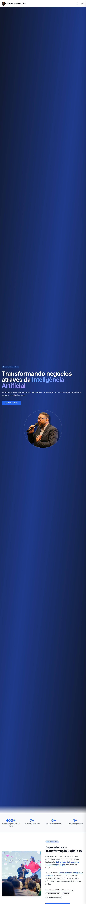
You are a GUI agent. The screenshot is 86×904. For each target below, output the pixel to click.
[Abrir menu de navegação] (82, 4)
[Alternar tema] (77, 3)
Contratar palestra (11, 403)
